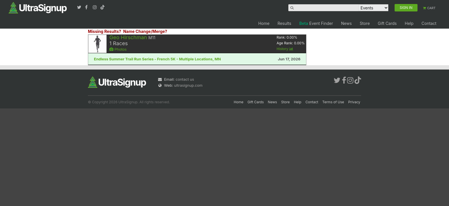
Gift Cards (387, 23)
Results (284, 23)
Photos (118, 49)
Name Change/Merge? (145, 31)
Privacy (354, 102)
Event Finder (316, 23)
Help (409, 23)
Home (263, 23)
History (285, 49)
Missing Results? (104, 31)
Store (365, 23)
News (346, 23)
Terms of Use (333, 102)
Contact (429, 23)
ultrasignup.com (188, 85)
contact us (185, 79)
